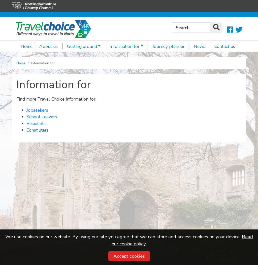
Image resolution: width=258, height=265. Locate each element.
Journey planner (166, 46)
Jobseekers (37, 110)
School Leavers (41, 117)
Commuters (37, 130)
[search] (216, 27)
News (197, 46)
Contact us (222, 46)
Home (27, 46)
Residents (36, 124)
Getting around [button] (79, 46)
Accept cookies (129, 256)
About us (46, 46)
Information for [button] (122, 46)
